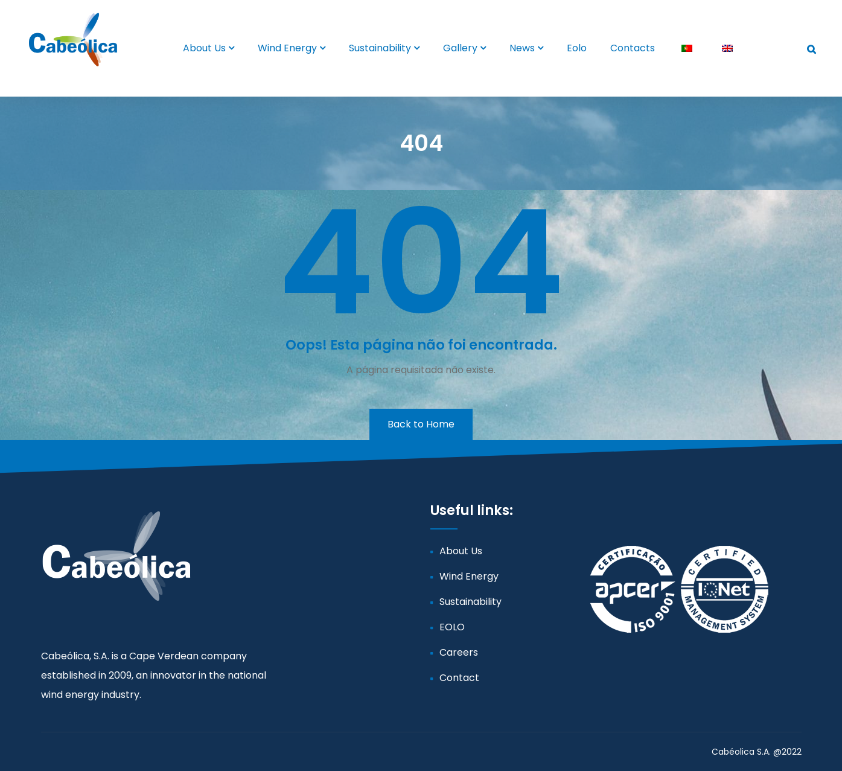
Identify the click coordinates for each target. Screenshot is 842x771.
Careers (458, 652)
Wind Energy (287, 48)
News (522, 48)
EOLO (452, 627)
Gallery (460, 48)
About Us (204, 48)
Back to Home (421, 424)
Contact (459, 678)
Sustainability (380, 48)
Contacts (632, 48)
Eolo (577, 48)
